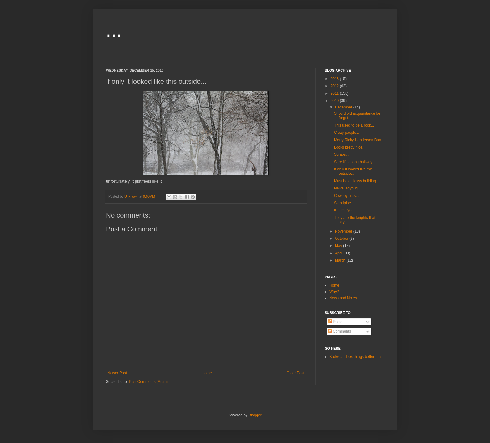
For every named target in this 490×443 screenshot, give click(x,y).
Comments (339, 331)
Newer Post (117, 373)
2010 (335, 100)
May (339, 246)
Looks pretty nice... (350, 147)
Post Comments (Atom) (148, 382)
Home (207, 373)
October (342, 238)
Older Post (295, 373)
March (341, 260)
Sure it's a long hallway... (354, 162)
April (339, 253)
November (344, 231)
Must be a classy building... (356, 181)
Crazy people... (346, 132)
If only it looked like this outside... (353, 171)
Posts (335, 322)
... (114, 30)
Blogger (254, 415)
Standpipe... (344, 203)
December (344, 107)
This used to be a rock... (354, 125)
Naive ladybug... (347, 188)
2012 (335, 86)
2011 (335, 93)
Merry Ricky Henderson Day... (359, 140)
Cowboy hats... (346, 196)
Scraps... (341, 154)
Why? (334, 291)
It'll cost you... (345, 210)
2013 (335, 79)
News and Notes (343, 298)
